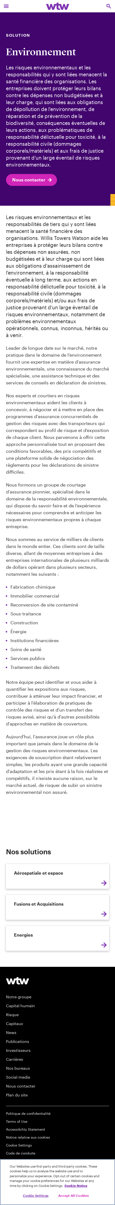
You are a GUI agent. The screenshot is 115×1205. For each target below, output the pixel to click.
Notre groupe (18, 996)
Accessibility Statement (25, 1129)
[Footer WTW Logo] (17, 980)
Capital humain (20, 1005)
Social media (18, 1077)
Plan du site (17, 1094)
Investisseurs (18, 1050)
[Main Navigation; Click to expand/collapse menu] (6, 6)
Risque (12, 1014)
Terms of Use (16, 1121)
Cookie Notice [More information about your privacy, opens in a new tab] (75, 1186)
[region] (57, 1182)
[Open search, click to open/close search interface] (109, 6)
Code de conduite (20, 1153)
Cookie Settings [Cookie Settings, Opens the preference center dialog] (36, 1196)
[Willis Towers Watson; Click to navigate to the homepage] (57, 6)
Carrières (14, 1059)
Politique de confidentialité (28, 1113)
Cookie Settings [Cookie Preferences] (19, 1145)
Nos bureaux (18, 1068)
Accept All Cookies (73, 1196)
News (11, 1032)
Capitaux (14, 1023)
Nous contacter (32, 179)
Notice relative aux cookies (28, 1137)
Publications (17, 1041)
